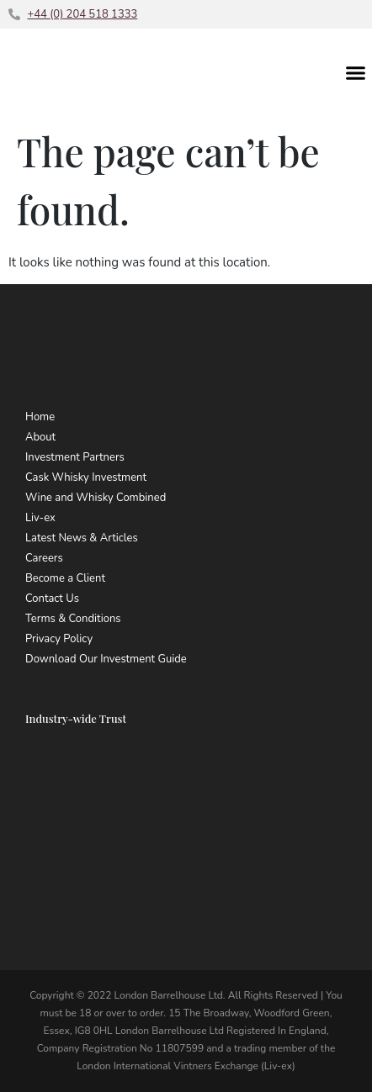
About (40, 437)
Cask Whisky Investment (85, 477)
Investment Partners (75, 457)
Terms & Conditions (73, 618)
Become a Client (65, 578)
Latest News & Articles (81, 538)
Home (40, 417)
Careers (44, 558)
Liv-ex (40, 517)
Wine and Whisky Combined (95, 497)
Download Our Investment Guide (106, 659)
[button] (356, 72)
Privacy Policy (59, 638)
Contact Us (52, 598)
